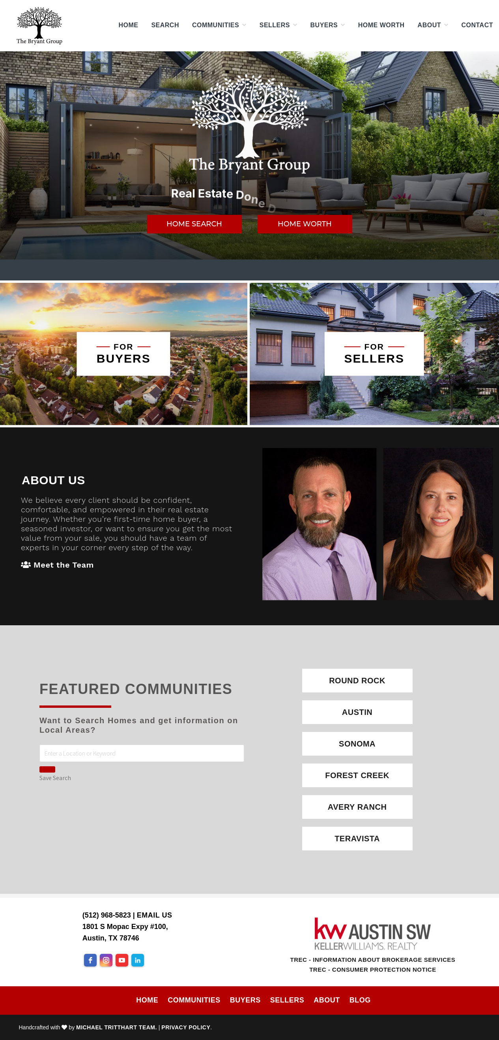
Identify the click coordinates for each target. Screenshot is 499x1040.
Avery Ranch (357, 807)
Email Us (154, 915)
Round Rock (357, 680)
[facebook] (90, 960)
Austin (357, 712)
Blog (360, 1000)
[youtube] (122, 960)
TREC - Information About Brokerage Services (373, 959)
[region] (249, 155)
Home (147, 1000)
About (327, 1000)
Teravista (357, 838)
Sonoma (357, 743)
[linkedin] (137, 960)
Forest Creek (357, 775)
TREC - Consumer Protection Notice (372, 969)
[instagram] (106, 960)
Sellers (287, 1000)
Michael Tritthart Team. (116, 1027)
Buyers (245, 1000)
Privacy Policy (185, 1027)
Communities (194, 1000)
